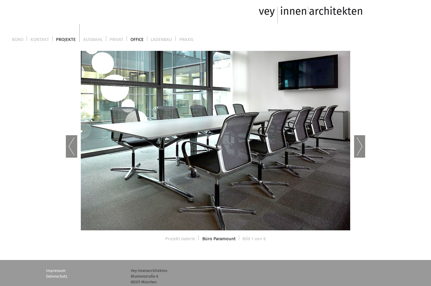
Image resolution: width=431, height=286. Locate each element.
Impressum (56, 270)
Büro (17, 39)
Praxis (186, 39)
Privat (116, 39)
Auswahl (93, 39)
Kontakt (40, 39)
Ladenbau (161, 39)
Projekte (66, 39)
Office (137, 39)
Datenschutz (56, 276)
